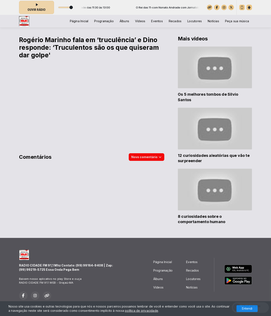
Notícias (213, 21)
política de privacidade (141, 310)
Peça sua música (237, 21)
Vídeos (140, 21)
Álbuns (124, 21)
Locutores (194, 21)
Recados (175, 21)
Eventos (157, 21)
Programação (103, 21)
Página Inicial (79, 21)
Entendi (247, 308)
